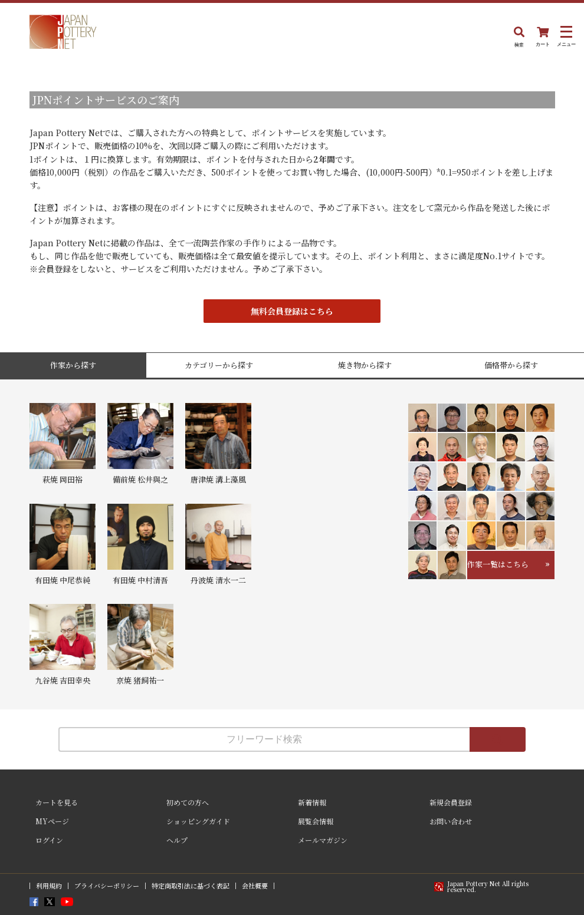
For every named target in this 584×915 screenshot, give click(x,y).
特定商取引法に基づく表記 (190, 886)
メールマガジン (322, 840)
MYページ (52, 821)
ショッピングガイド (198, 821)
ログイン (49, 840)
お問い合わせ (450, 821)
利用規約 (49, 886)
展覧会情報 (315, 821)
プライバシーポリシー (106, 886)
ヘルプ (177, 840)
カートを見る (56, 802)
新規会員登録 (450, 802)
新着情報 (312, 802)
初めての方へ (187, 802)
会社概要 (255, 886)
